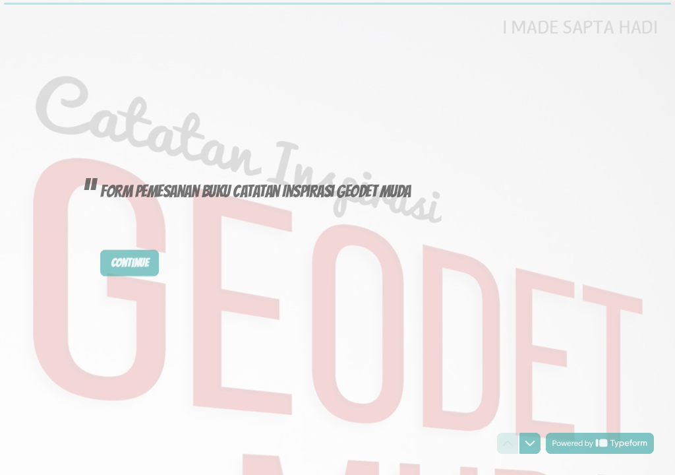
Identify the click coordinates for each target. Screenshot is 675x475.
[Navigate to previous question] (507, 443)
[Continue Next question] (129, 262)
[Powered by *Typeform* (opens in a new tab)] (600, 443)
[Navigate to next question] (530, 443)
